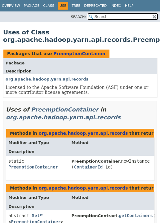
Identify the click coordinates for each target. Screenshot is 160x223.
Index (115, 6)
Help (129, 6)
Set (36, 215)
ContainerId (88, 166)
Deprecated (95, 6)
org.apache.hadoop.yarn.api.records (47, 79)
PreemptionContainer (79, 53)
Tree (76, 6)
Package (32, 6)
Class (48, 6)
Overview (11, 6)
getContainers (136, 215)
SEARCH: (78, 17)
